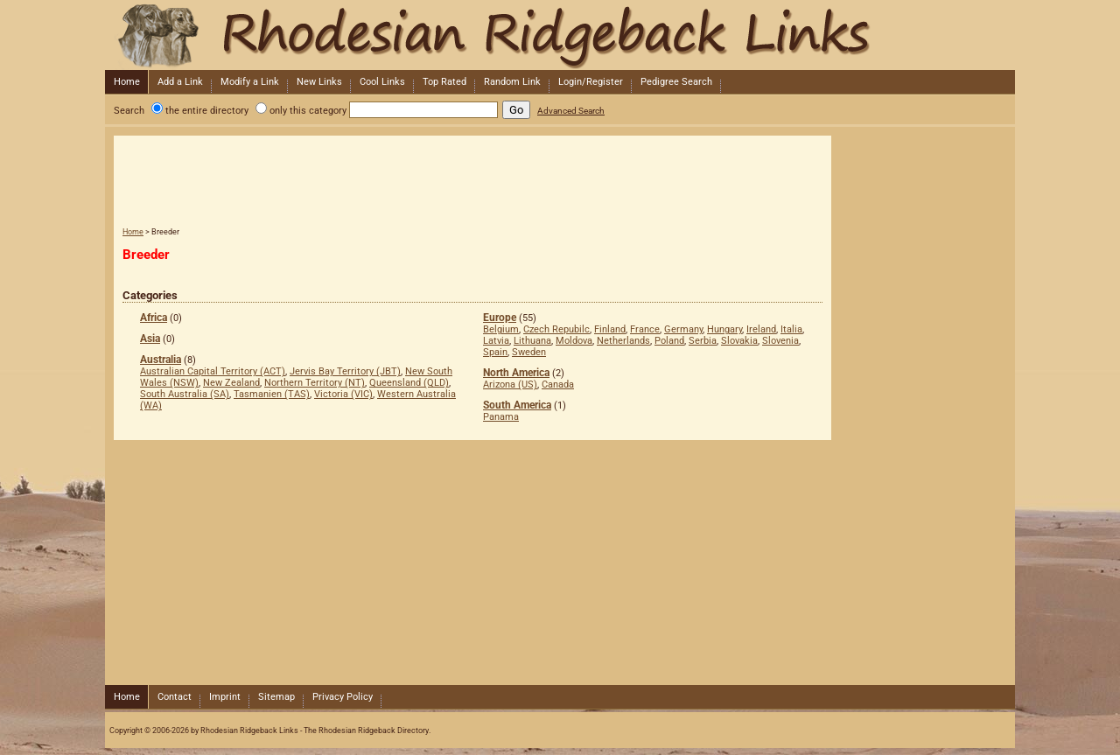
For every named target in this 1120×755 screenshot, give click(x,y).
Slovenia (780, 340)
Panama (501, 417)
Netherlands (623, 340)
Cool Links (382, 81)
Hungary (724, 329)
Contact (175, 697)
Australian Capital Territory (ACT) (212, 371)
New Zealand (231, 382)
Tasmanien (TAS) (272, 394)
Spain (495, 352)
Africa (153, 317)
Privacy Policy (342, 697)
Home (127, 81)
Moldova (574, 340)
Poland (669, 340)
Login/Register (590, 81)
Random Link (512, 81)
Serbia (703, 340)
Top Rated (444, 81)
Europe (499, 317)
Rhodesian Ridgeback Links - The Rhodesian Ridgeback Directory (558, 35)
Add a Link (180, 81)
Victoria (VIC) (343, 394)
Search (129, 110)
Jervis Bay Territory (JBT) (345, 371)
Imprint (225, 697)
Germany (683, 329)
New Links (319, 81)
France (645, 329)
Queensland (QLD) (409, 382)
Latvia (496, 340)
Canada (558, 384)
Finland (610, 329)
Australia (160, 359)
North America (516, 373)
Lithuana (532, 340)
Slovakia (739, 340)
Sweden (529, 352)
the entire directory (206, 110)
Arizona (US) (510, 384)
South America (517, 405)
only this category (308, 110)
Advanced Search (571, 110)
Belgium (501, 329)
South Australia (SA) (184, 394)
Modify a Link (249, 81)
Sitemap (276, 697)
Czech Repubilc (556, 329)
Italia (791, 329)
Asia (150, 338)
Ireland (761, 329)
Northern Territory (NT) (314, 382)
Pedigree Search (676, 81)
